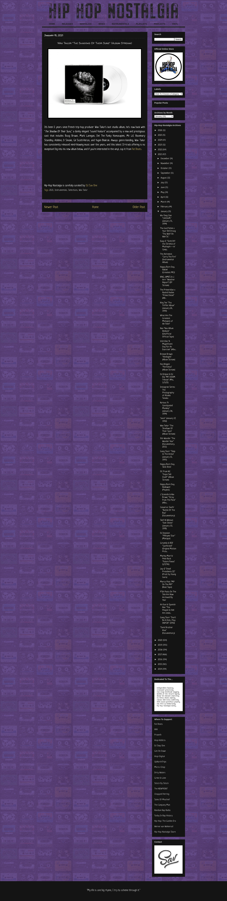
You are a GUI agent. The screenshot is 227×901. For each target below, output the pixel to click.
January (164, 211)
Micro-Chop (159, 767)
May (163, 192)
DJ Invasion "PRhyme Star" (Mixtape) (167, 536)
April (163, 197)
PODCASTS (159, 24)
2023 (160, 145)
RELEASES (67, 24)
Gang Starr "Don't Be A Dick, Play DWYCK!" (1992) (168, 620)
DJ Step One (159, 746)
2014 (160, 669)
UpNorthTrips (160, 762)
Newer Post (51, 207)
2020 (160, 640)
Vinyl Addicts (159, 740)
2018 (160, 650)
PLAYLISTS (141, 24)
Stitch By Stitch (161, 783)
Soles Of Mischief (162, 799)
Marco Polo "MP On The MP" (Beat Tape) (167, 585)
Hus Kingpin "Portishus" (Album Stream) (167, 367)
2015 (160, 664)
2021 (51, 190)
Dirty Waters (159, 772)
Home (95, 207)
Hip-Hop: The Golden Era (165, 821)
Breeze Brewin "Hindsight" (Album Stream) (167, 357)
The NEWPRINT (161, 789)
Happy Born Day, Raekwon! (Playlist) (167, 487)
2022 (160, 149)
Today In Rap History (163, 816)
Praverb (157, 735)
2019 (160, 645)
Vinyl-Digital (159, 756)
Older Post (139, 207)
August (164, 178)
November (165, 163)
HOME (52, 24)
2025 (160, 135)
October (165, 168)
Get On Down (160, 751)
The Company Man (162, 805)
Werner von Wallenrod (163, 826)
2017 (160, 654)
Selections (72, 190)
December (165, 158)
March (164, 202)
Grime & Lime (160, 778)
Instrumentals (61, 190)
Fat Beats (136, 149)
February (165, 207)
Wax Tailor (83, 190)
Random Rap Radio (162, 810)
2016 (160, 659)
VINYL (175, 24)
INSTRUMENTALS (120, 24)
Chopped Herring (161, 794)
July (163, 183)
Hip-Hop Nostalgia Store (165, 832)
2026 (160, 130)
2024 (160, 140)
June (163, 187)
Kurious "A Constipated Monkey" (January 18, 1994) (166, 408)
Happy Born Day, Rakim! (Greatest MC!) (167, 270)
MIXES (102, 24)
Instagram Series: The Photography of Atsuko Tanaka (167, 393)
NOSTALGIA (85, 24)
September (166, 173)
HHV (156, 729)
